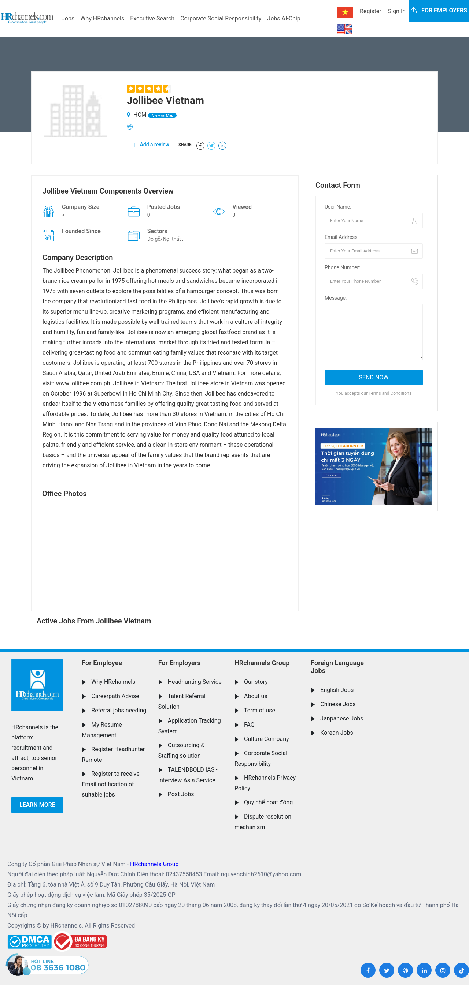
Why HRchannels (102, 18)
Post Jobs (181, 794)
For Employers (179, 663)
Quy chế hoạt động (268, 802)
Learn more (37, 804)
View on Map (162, 115)
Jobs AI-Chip (283, 18)
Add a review (151, 144)
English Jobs (337, 689)
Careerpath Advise (115, 696)
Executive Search (152, 18)
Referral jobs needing (118, 710)
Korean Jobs (336, 732)
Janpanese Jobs (341, 718)
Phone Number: (342, 267)
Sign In (397, 11)
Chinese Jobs (337, 704)
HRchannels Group (261, 663)
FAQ (249, 724)
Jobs (68, 18)
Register (370, 11)
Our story (256, 681)
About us (255, 696)
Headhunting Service (195, 681)
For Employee (102, 663)
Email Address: (342, 237)
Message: (336, 298)
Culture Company (266, 738)
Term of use (259, 710)
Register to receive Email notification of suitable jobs (110, 784)
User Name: (338, 207)
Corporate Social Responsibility (220, 18)
